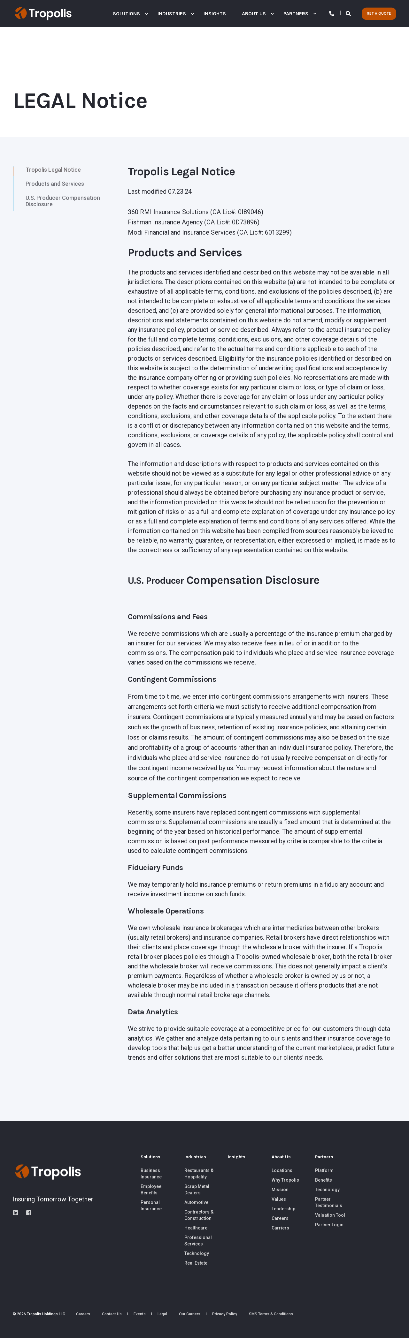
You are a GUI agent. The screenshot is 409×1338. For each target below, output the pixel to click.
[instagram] (26, 1212)
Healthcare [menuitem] (195, 1227)
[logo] (48, 1172)
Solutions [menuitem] (150, 1157)
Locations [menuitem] (282, 1170)
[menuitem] (146, 14)
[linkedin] (17, 1212)
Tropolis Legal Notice (53, 169)
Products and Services (55, 183)
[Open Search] (349, 13)
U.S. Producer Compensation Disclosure (63, 200)
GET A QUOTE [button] (379, 13)
